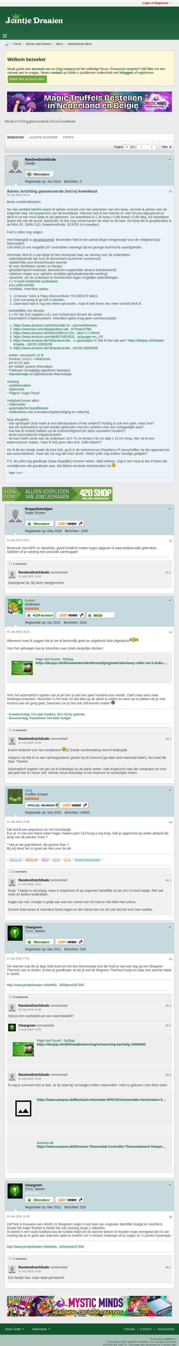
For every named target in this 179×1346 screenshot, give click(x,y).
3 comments (20, 997)
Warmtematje (19, 374)
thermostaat (62, 374)
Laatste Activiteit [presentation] (43, 137)
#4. (168, 880)
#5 (170, 959)
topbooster (17, 389)
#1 (170, 191)
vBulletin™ (170, 1338)
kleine (57, 303)
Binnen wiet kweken (38, 44)
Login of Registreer (156, 3)
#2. (168, 572)
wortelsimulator (20, 385)
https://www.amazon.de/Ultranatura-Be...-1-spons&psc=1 (55, 340)
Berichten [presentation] (15, 137)
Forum (17, 44)
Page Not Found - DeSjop (54, 659)
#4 (170, 822)
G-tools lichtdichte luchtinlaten (36, 281)
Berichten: (71, 181)
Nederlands (41, 1329)
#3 (170, 632)
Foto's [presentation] (68, 137)
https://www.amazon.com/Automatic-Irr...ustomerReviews (55, 325)
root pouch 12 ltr (32, 355)
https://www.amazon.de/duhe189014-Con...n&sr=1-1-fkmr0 (56, 333)
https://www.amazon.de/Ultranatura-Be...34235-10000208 (55, 348)
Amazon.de (45, 1143)
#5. (168, 1005)
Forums (129, 1329)
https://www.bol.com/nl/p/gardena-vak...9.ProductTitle (52, 329)
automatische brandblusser (29, 408)
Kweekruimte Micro (80, 44)
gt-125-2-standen (51, 300)
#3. (168, 739)
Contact (146, 1329)
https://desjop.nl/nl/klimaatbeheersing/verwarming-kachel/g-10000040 (91, 1044)
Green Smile (14, 1329)
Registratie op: (35, 181)
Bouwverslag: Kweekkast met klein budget (40, 718)
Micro (59, 44)
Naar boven (165, 1329)
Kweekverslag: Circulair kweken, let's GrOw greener (47, 714)
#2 (170, 541)
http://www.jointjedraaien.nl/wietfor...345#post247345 (45, 985)
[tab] (15, 137)
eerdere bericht (30, 209)
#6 (170, 1217)
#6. (168, 1267)
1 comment (20, 563)
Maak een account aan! (27, 79)
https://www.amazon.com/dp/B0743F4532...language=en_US (58, 337)
